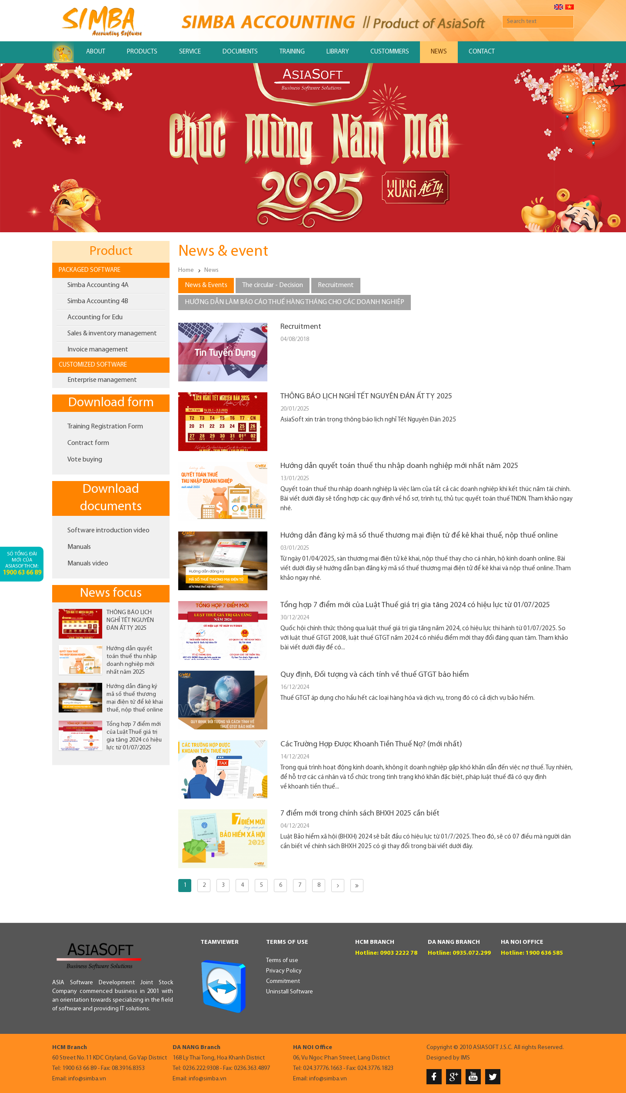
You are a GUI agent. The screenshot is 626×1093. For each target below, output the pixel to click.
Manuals (79, 547)
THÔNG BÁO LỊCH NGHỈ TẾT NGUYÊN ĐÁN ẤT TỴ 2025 (130, 620)
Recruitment (300, 327)
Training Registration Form (105, 426)
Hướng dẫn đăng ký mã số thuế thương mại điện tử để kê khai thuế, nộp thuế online (419, 535)
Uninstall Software (289, 992)
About (95, 52)
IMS (465, 1058)
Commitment (283, 981)
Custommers (389, 52)
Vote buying (84, 459)
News (439, 52)
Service (190, 52)
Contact (482, 52)
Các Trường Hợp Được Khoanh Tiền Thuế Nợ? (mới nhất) (371, 744)
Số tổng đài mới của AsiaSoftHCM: (22, 564)
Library (337, 52)
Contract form (88, 443)
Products (142, 52)
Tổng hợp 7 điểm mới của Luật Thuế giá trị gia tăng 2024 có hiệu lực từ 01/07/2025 (415, 605)
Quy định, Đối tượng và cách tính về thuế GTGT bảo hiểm (374, 675)
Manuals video (87, 563)
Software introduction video (108, 530)
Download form (111, 403)
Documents (240, 52)
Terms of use (282, 960)
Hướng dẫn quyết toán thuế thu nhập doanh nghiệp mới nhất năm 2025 (399, 466)
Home (186, 270)
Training (292, 52)
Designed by (443, 1058)
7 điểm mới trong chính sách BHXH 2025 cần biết (360, 813)
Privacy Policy (284, 971)
